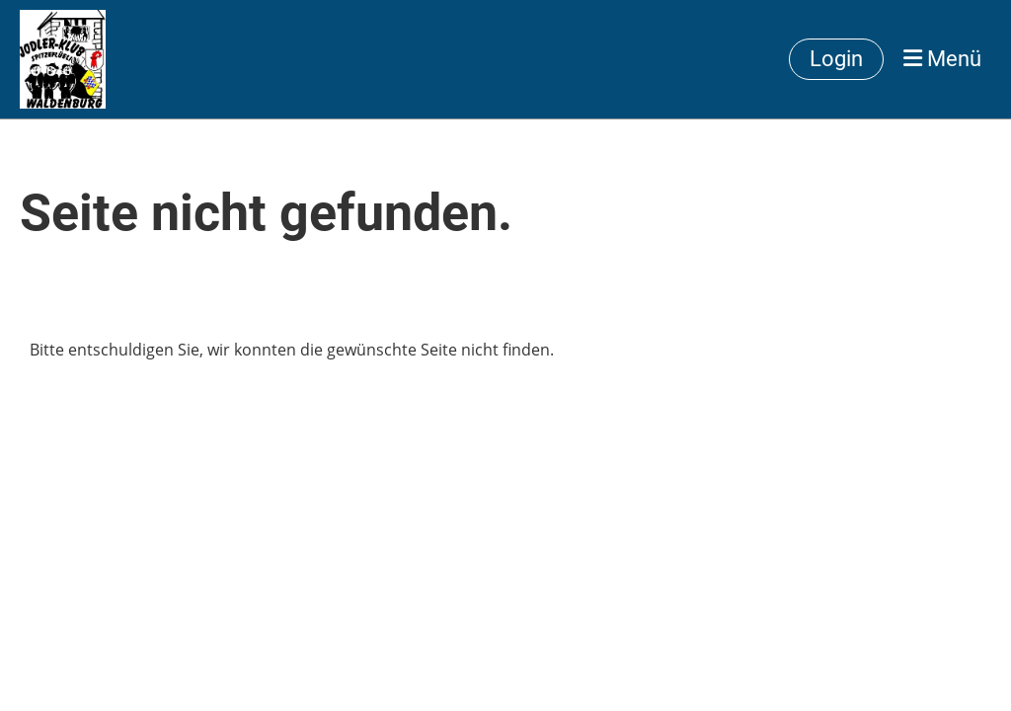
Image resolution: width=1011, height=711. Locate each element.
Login (836, 58)
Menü (942, 58)
